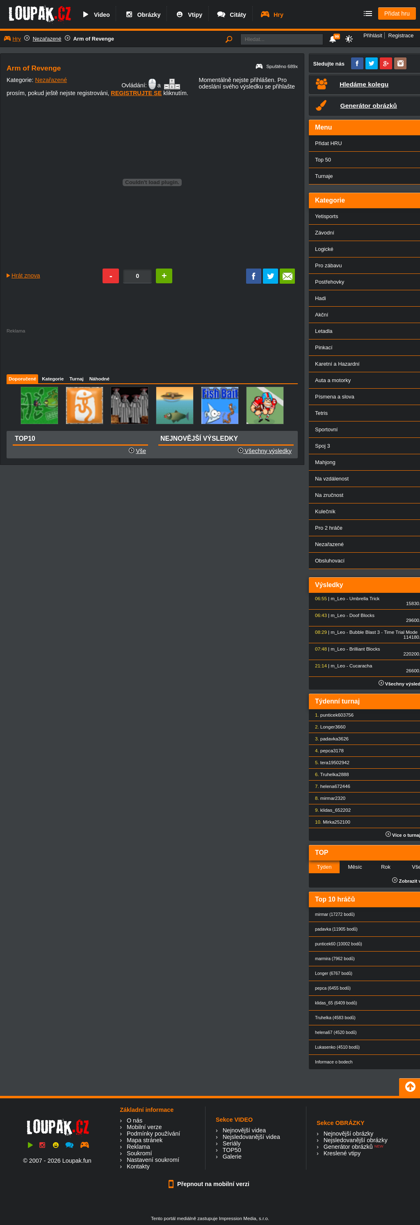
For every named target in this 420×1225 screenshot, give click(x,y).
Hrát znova (25, 275)
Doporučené (22, 378)
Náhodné (99, 378)
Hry (271, 14)
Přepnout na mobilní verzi (210, 1184)
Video (95, 14)
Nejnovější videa (244, 1130)
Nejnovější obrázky (349, 1133)
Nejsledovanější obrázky (356, 1140)
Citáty (231, 14)
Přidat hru (397, 13)
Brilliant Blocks (364, 649)
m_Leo (338, 598)
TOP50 (231, 1150)
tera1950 (329, 762)
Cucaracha (360, 665)
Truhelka (329, 774)
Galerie (232, 1156)
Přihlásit (372, 35)
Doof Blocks (361, 615)
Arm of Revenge (93, 39)
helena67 (330, 786)
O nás (134, 1120)
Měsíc (355, 867)
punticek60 (331, 715)
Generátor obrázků (348, 1146)
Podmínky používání (153, 1133)
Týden (324, 867)
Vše (141, 451)
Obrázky (142, 14)
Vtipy (188, 14)
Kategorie (53, 378)
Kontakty (138, 1166)
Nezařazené (47, 39)
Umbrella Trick (364, 598)
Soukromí (139, 1153)
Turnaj (76, 378)
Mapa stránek (144, 1140)
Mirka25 (331, 822)
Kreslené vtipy (342, 1153)
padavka (329, 738)
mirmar (327, 798)
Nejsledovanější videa (251, 1137)
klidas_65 (330, 810)
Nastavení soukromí (153, 1160)
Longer (327, 726)
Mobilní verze (144, 1127)
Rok (385, 867)
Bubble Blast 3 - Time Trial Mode (383, 632)
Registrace (401, 35)
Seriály (232, 1143)
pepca (326, 750)
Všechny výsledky (265, 451)
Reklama (138, 1146)
